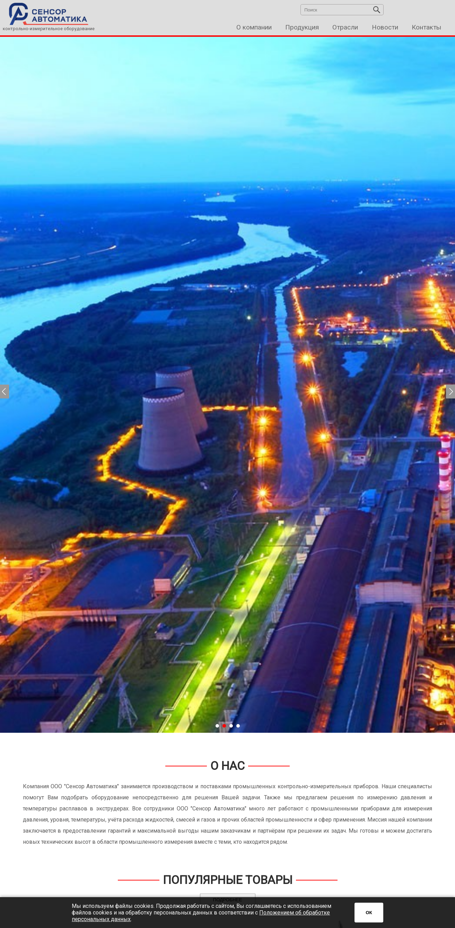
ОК (369, 912)
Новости (385, 27)
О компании (254, 27)
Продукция (302, 27)
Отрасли (345, 27)
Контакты (426, 27)
